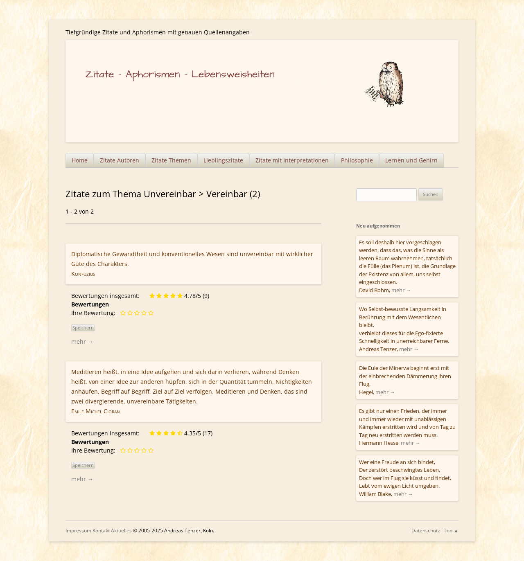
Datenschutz (425, 530)
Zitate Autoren (119, 160)
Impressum (78, 530)
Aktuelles (121, 530)
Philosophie (357, 160)
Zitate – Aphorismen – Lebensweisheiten (180, 74)
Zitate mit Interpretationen (292, 160)
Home (80, 160)
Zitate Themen (171, 160)
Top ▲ (451, 530)
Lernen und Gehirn (411, 160)
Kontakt (101, 530)
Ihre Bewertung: (95, 313)
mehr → (82, 341)
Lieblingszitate (223, 160)
